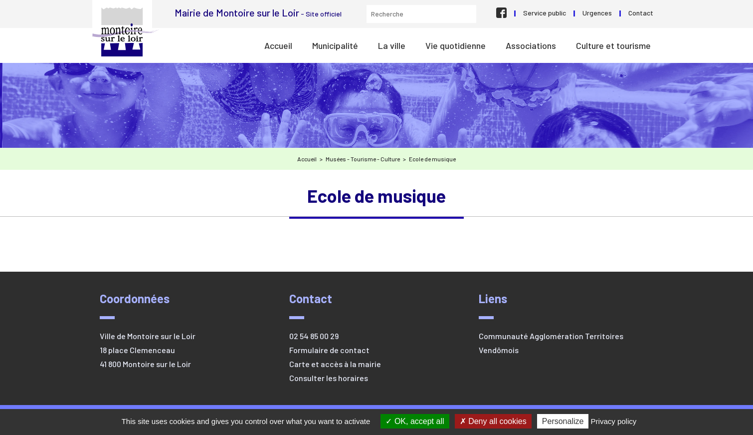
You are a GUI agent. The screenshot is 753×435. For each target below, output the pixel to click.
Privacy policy (614, 421)
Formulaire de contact (329, 350)
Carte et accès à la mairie (335, 364)
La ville (391, 45)
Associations (531, 45)
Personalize (563, 421)
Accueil (278, 45)
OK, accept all (414, 421)
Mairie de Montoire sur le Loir (125, 31)
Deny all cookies (493, 421)
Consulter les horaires (328, 378)
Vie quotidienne (455, 45)
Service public (544, 12)
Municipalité (335, 45)
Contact (640, 12)
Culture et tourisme (613, 45)
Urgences (597, 12)
